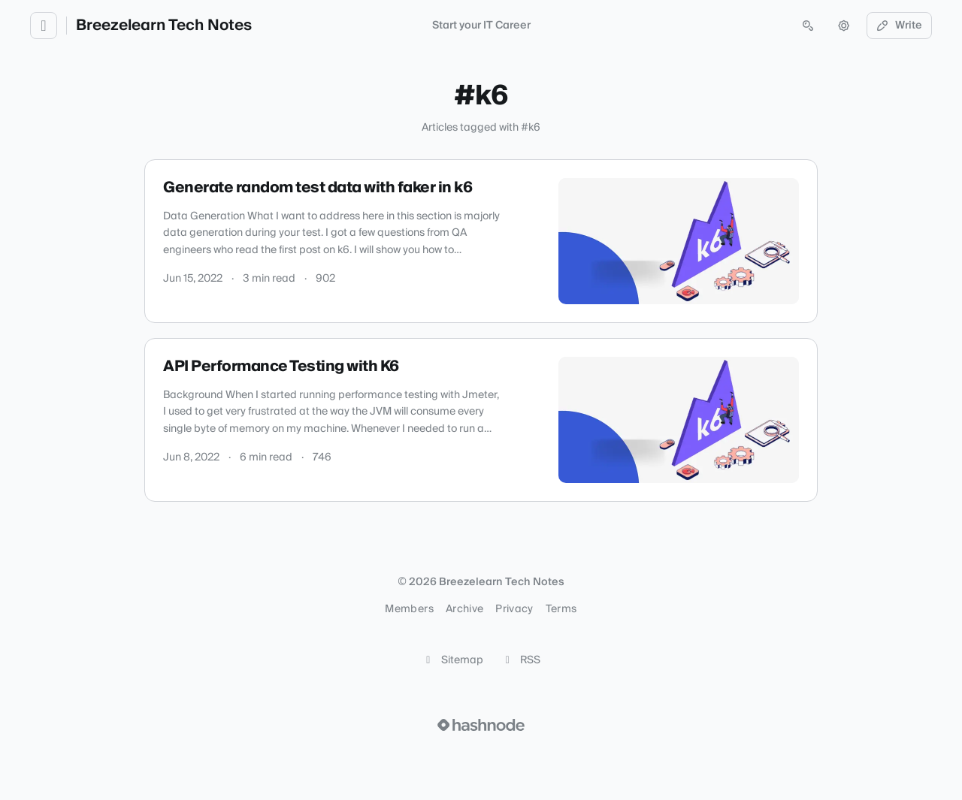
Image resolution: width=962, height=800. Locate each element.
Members (409, 609)
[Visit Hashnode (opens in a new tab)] (481, 725)
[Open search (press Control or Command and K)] (807, 25)
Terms (561, 609)
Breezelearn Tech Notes (164, 25)
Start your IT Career (481, 26)
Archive (464, 609)
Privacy (514, 609)
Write (899, 26)
